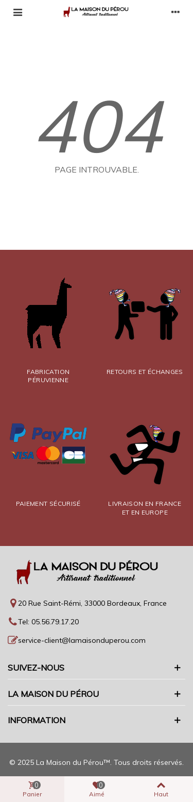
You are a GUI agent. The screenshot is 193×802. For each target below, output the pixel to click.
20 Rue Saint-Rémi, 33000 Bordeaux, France (92, 603)
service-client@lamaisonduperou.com (82, 640)
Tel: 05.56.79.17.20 (48, 621)
